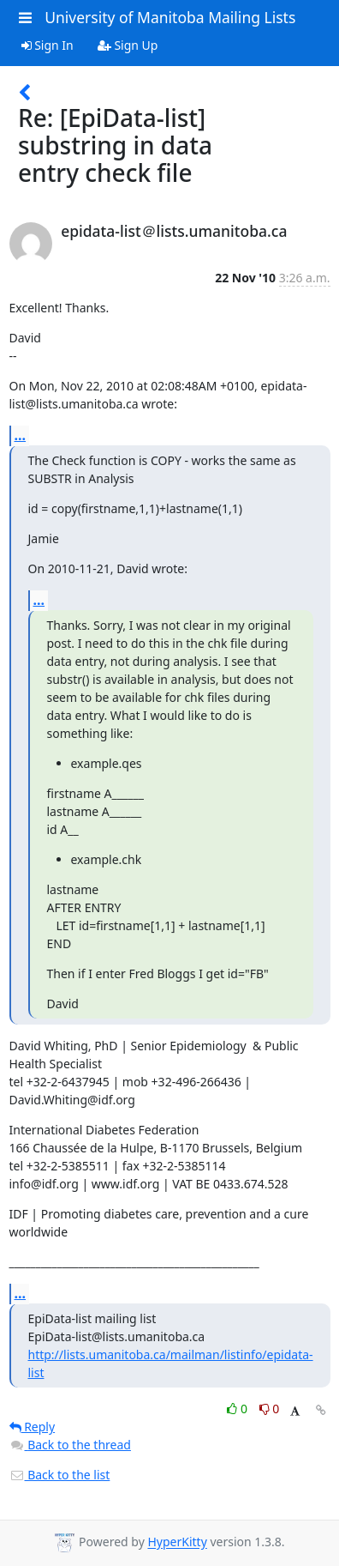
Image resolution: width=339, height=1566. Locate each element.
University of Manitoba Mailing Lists (170, 17)
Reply (32, 1426)
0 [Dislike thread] (269, 1408)
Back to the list (59, 1474)
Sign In (47, 45)
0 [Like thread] (238, 1408)
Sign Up (128, 45)
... (21, 435)
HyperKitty (176, 1542)
